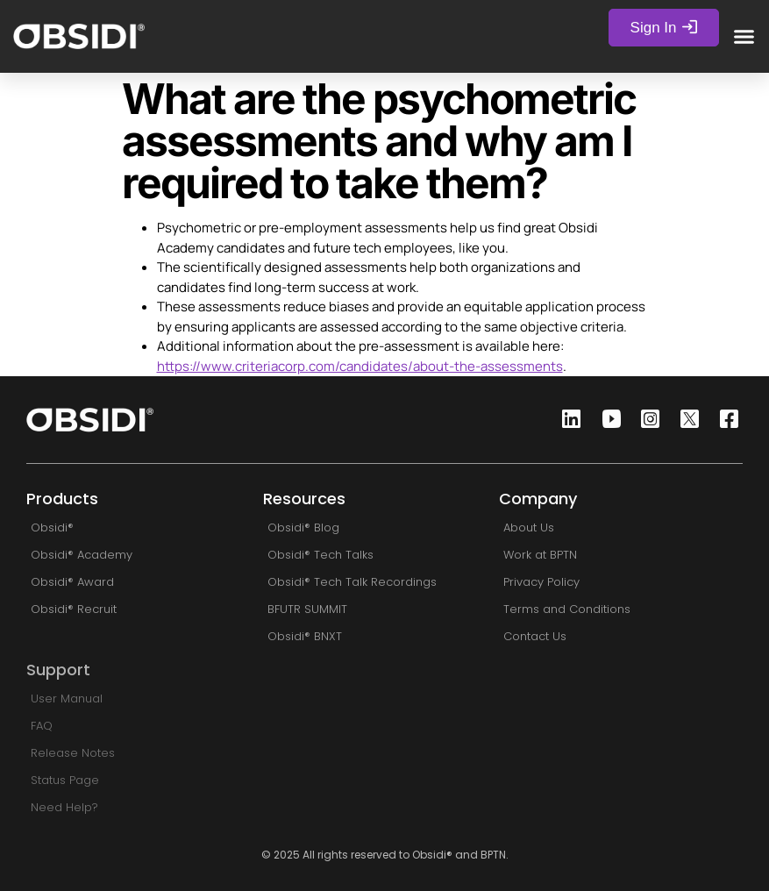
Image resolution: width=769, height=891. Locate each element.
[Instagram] (645, 419)
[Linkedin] (566, 419)
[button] (744, 36)
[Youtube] (606, 419)
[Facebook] (724, 419)
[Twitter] (685, 419)
